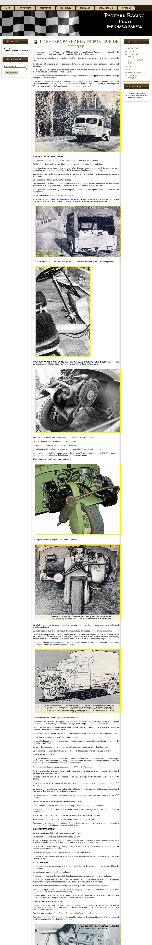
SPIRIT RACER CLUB (137, 72)
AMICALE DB (133, 48)
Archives (7, 48)
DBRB (130, 66)
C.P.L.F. (131, 51)
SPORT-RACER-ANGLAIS (135, 77)
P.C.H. (130, 69)
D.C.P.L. (131, 63)
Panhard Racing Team (124, 18)
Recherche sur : (10, 66)
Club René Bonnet (135, 60)
